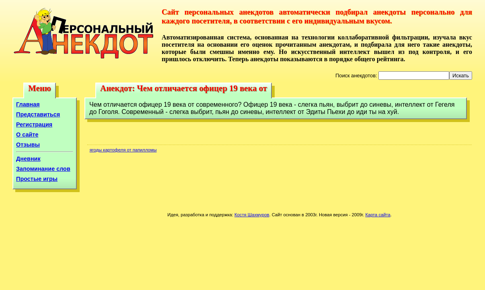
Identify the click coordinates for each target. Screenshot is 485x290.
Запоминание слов (43, 169)
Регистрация (34, 124)
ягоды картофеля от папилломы (123, 149)
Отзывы (28, 144)
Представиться (38, 114)
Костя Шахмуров (251, 214)
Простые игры (37, 179)
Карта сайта (377, 214)
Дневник (28, 158)
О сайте (27, 134)
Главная (28, 104)
